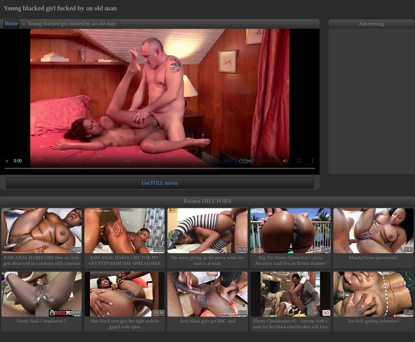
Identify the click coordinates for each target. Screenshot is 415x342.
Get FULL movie (160, 183)
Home (11, 24)
